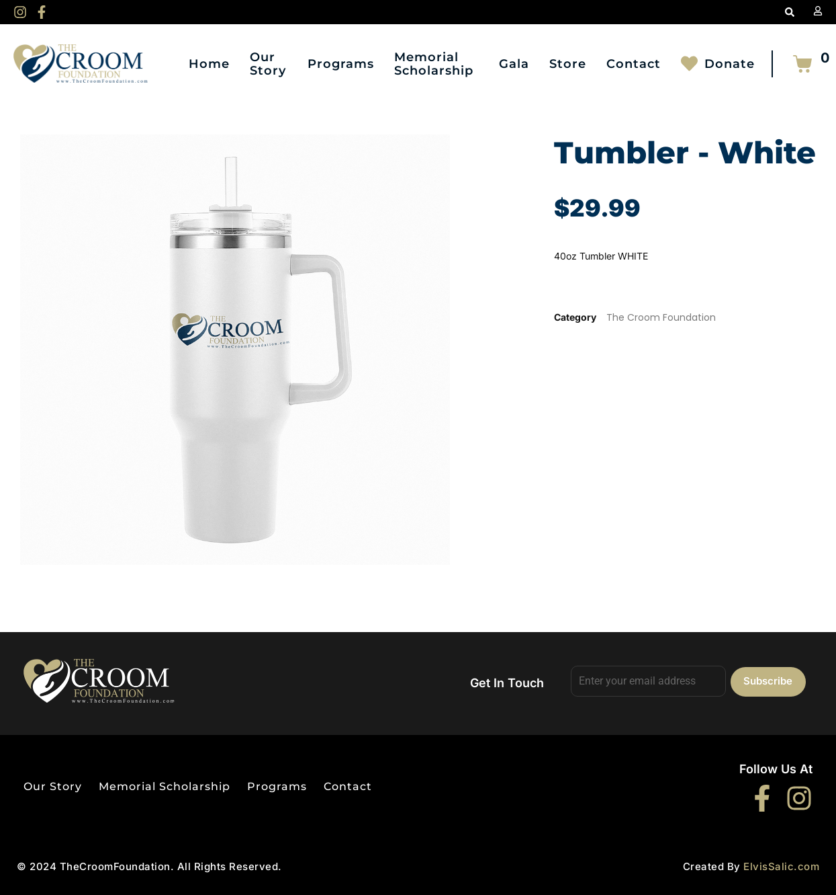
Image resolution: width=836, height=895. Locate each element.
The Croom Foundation (661, 317)
